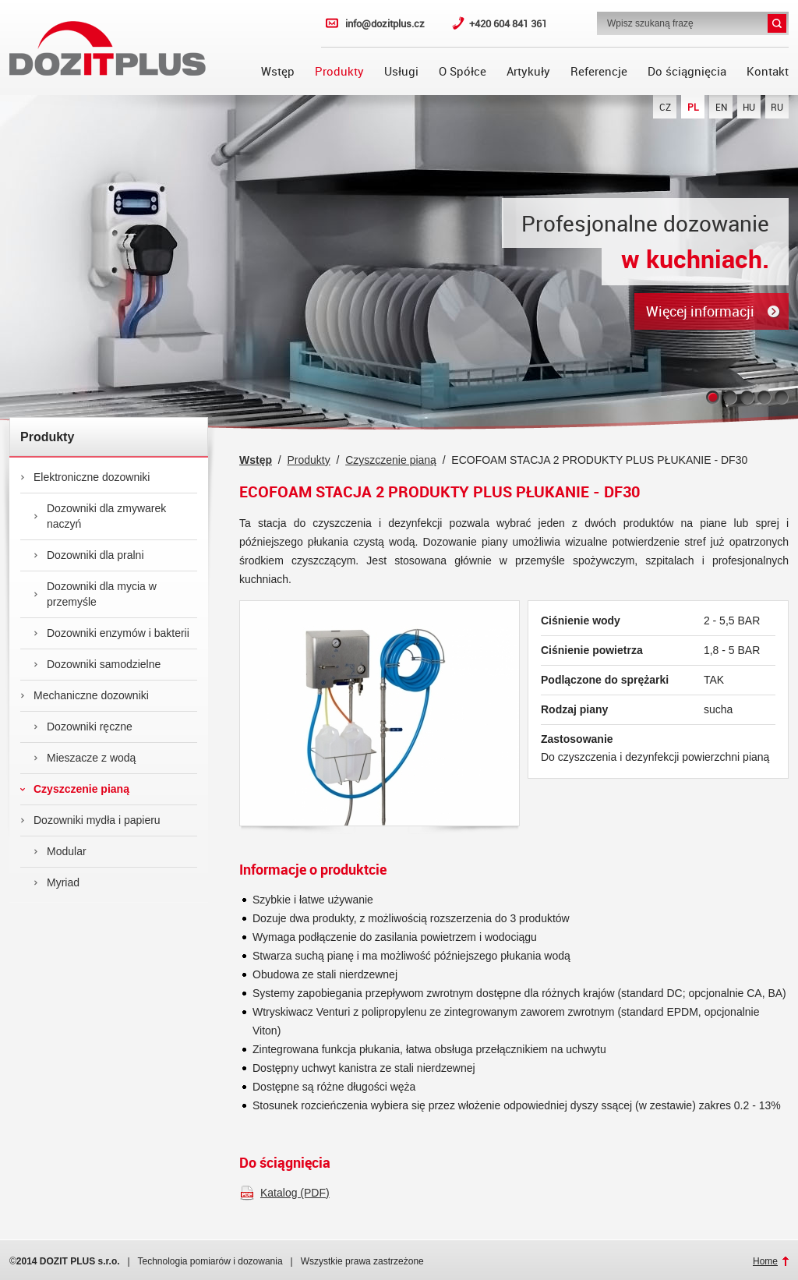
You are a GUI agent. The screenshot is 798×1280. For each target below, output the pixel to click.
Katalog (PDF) (295, 1192)
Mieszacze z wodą (85, 757)
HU (749, 107)
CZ (665, 107)
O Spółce (462, 71)
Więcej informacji (700, 311)
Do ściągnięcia (687, 71)
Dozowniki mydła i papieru (90, 820)
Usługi (401, 71)
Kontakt (768, 71)
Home (765, 1261)
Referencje (598, 71)
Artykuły (528, 71)
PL (693, 107)
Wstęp (278, 71)
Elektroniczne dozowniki (85, 477)
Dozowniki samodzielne (97, 664)
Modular (60, 851)
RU (777, 107)
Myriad (56, 882)
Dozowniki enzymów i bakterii (111, 633)
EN (721, 107)
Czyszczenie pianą (74, 789)
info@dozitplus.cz (385, 23)
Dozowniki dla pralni (89, 555)
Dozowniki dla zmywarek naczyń (100, 516)
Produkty (339, 71)
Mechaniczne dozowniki (84, 695)
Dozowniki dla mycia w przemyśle (95, 594)
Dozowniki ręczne (83, 726)
